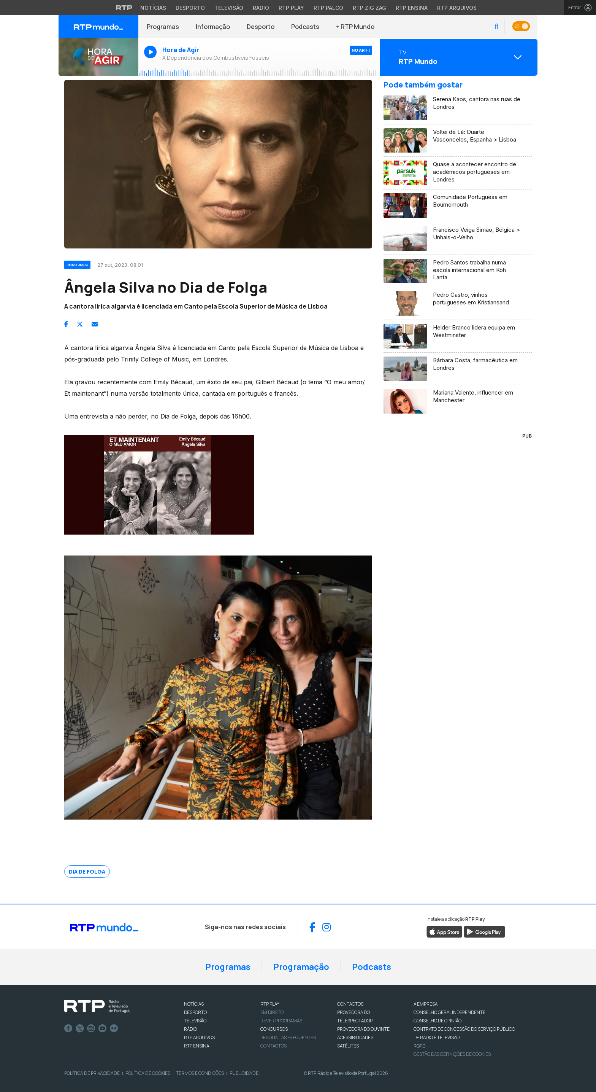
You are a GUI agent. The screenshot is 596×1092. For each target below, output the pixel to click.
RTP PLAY (269, 1004)
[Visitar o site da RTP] (124, 7)
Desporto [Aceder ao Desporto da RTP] (190, 8)
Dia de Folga (87, 871)
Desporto (260, 26)
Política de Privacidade (92, 1073)
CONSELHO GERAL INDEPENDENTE (449, 1012)
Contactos (273, 1046)
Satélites (348, 1046)
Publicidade (244, 1073)
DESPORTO (195, 1012)
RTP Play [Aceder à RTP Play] (291, 8)
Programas (163, 26)
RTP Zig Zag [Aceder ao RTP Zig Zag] (369, 8)
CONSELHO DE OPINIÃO (437, 1020)
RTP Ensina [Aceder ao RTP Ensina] (412, 8)
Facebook (68, 1028)
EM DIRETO (272, 1012)
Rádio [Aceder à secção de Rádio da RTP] (261, 8)
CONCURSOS (274, 1029)
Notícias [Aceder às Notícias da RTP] (153, 8)
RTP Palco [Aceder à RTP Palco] (328, 8)
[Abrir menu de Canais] (457, 57)
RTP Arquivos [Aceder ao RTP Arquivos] (457, 8)
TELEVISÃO (195, 1020)
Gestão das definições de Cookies (452, 1054)
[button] (497, 26)
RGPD (419, 1046)
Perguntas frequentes (288, 1037)
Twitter (80, 1028)
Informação (213, 26)
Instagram (91, 1028)
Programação (301, 967)
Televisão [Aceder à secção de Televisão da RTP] (228, 8)
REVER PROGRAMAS (281, 1020)
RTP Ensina (196, 1046)
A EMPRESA (425, 1004)
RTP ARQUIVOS (199, 1037)
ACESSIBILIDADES (355, 1037)
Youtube (102, 1028)
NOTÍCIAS (194, 1004)
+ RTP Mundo (355, 26)
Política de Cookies (147, 1073)
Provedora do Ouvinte (363, 1029)
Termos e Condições (200, 1073)
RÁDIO (190, 1029)
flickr (114, 1028)
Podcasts (305, 26)
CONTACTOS (350, 1004)
